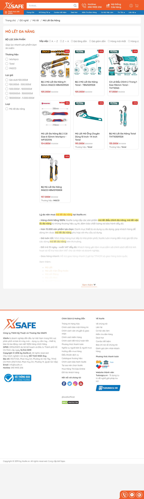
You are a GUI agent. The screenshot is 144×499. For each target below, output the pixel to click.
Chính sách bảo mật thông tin (75, 328)
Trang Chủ (30, 13)
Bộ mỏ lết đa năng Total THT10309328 (122, 136)
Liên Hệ (133, 13)
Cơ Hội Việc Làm (107, 13)
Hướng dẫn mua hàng (72, 352)
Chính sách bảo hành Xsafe (74, 363)
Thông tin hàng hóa (70, 325)
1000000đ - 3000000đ (21, 94)
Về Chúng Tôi (45, 13)
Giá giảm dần (97, 42)
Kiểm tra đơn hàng (104, 335)
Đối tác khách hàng (70, 373)
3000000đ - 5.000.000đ (21, 99)
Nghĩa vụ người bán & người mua (77, 349)
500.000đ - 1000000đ (20, 90)
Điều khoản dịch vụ (70, 356)
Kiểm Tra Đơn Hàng (89, 13)
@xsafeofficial (68, 398)
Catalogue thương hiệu (72, 359)
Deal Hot (74, 13)
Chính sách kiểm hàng (72, 338)
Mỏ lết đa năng (17, 110)
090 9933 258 (17, 369)
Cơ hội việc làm (103, 332)
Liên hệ (99, 328)
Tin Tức (122, 13)
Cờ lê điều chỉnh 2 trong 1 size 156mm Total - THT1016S (123, 86)
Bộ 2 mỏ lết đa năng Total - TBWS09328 (86, 84)
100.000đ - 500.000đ (20, 85)
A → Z (53, 42)
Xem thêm (89, 286)
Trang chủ (10, 21)
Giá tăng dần (79, 42)
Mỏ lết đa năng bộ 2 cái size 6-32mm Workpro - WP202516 (54, 137)
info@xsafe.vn (15, 366)
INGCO (12, 69)
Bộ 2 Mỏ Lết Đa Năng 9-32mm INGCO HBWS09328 (55, 84)
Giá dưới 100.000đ (18, 81)
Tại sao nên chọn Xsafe (72, 366)
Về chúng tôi (101, 325)
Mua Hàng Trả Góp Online (73, 370)
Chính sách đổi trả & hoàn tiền (75, 342)
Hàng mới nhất (117, 42)
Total (11, 64)
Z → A (64, 42)
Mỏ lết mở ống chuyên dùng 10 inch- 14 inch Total (87, 137)
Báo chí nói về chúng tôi (106, 346)
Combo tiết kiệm (60, 13)
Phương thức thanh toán (73, 345)
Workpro (14, 60)
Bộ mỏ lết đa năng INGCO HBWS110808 (51, 190)
